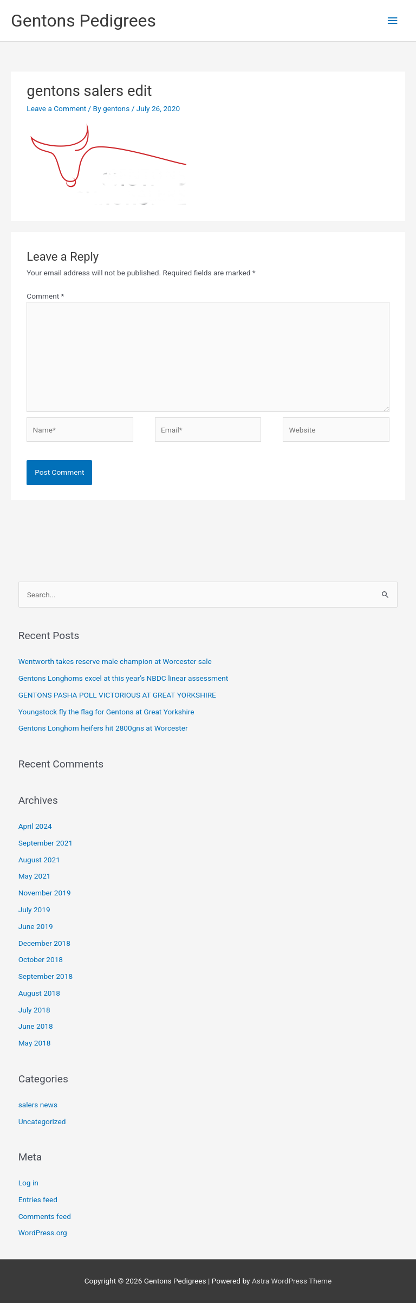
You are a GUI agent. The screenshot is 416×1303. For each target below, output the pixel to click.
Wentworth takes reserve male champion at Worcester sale (115, 661)
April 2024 (35, 826)
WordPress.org (42, 1232)
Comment (45, 296)
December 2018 (44, 943)
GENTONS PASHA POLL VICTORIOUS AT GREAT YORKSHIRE (117, 695)
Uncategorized (42, 1121)
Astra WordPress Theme (292, 1280)
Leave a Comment (56, 108)
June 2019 (35, 926)
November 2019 (44, 892)
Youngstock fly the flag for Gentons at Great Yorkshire (106, 711)
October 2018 (40, 959)
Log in (28, 1182)
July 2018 (34, 1009)
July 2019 (34, 909)
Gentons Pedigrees (83, 20)
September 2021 (45, 842)
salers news (37, 1104)
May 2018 (34, 1042)
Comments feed (44, 1216)
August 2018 (39, 993)
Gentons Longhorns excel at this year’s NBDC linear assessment (123, 678)
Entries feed (37, 1199)
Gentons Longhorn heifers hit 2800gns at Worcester (103, 728)
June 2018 (35, 1026)
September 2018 (45, 976)
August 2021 (39, 859)
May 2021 (34, 876)
